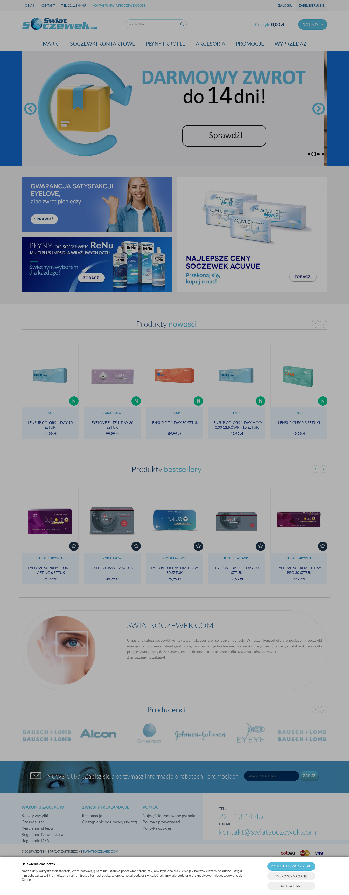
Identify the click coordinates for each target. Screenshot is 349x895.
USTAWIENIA (291, 886)
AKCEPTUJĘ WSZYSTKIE (291, 866)
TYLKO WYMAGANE (291, 876)
